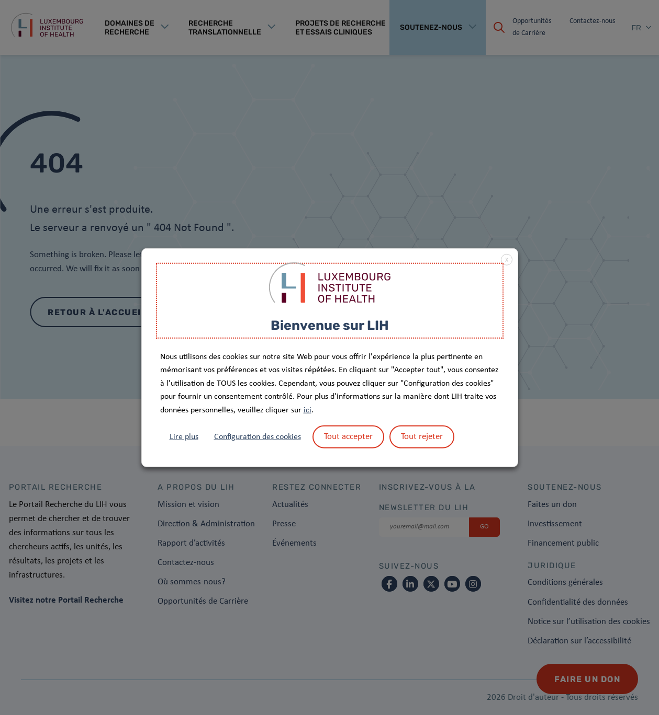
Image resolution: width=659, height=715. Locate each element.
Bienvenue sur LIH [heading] (330, 325)
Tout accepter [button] (348, 436)
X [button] (506, 260)
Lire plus (184, 436)
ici (307, 410)
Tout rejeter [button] (422, 436)
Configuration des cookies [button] (257, 436)
